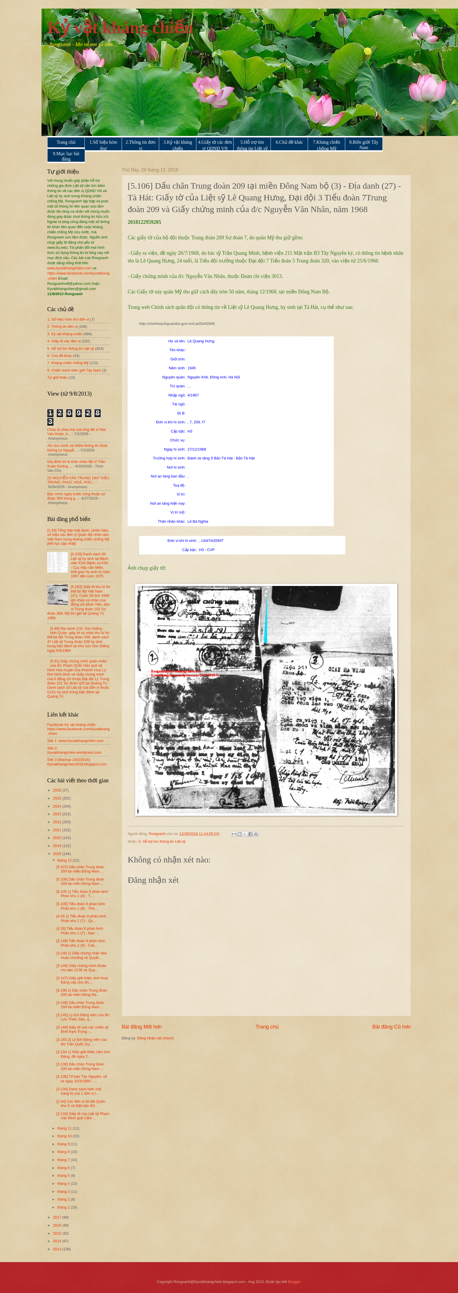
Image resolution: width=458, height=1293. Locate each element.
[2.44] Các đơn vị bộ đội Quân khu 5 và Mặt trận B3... (80, 1103)
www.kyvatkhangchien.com (69, 268)
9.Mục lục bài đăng (66, 156)
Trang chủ (66, 142)
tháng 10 (65, 1136)
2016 (57, 1225)
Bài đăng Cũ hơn (391, 1027)
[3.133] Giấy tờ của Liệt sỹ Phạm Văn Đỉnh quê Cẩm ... (82, 1116)
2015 (57, 1233)
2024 (57, 806)
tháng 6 (64, 1168)
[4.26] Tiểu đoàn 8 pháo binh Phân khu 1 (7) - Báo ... (79, 930)
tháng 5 (64, 1175)
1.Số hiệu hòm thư (103, 145)
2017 (57, 1217)
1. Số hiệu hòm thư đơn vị (68, 319)
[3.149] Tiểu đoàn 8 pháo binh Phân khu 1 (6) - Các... (80, 943)
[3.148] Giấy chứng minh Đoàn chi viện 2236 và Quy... (81, 968)
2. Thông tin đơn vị (62, 326)
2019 (57, 846)
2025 (57, 798)
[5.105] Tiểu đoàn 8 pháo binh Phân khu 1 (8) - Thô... (80, 906)
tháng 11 (65, 1128)
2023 (57, 814)
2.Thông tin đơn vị (141, 145)
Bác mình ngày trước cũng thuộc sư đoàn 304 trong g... (76, 496)
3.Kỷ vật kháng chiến (177, 145)
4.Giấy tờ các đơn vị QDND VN (215, 145)
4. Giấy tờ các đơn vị (64, 341)
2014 (57, 1241)
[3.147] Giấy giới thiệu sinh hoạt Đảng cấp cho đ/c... (82, 980)
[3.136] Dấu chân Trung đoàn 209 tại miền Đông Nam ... (80, 1066)
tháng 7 (64, 1160)
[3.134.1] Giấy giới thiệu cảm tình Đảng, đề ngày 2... (83, 1054)
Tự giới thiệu (57, 377)
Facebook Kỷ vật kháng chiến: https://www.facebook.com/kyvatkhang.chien (78, 729)
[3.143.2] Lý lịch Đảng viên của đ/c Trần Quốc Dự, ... (81, 1041)
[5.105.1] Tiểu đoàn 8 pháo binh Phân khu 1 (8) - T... (82, 893)
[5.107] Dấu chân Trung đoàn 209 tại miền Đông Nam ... (80, 869)
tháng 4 (64, 1183)
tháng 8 (64, 1152)
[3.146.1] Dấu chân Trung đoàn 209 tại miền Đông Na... (81, 992)
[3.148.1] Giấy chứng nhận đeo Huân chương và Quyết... (81, 955)
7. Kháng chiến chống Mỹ (67, 363)
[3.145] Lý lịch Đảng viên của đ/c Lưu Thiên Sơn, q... (83, 1017)
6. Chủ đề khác (59, 356)
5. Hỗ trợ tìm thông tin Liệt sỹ (162, 841)
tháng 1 (64, 1207)
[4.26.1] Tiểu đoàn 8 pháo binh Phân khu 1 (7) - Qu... (81, 918)
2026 (57, 790)
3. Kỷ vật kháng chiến (64, 334)
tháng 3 (64, 1191)
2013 (57, 1249)
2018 (57, 854)
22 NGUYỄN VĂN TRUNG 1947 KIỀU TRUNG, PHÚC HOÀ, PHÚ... (78, 480)
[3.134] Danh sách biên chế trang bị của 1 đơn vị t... (78, 1091)
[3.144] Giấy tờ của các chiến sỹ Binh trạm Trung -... (82, 1029)
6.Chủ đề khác (289, 142)
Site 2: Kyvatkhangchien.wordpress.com (74, 750)
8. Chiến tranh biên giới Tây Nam (74, 370)
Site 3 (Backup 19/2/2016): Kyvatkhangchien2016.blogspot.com (76, 761)
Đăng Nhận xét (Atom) (155, 1038)
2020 (57, 838)
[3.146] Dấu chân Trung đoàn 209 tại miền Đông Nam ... (80, 1004)
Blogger (294, 1282)
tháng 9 (64, 1144)
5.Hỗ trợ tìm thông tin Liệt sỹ (252, 145)
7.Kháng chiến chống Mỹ (326, 145)
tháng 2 (64, 1199)
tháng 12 (65, 860)
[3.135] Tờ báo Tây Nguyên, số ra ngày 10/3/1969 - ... (81, 1078)
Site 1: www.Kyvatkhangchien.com (75, 741)
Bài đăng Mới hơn (142, 1027)
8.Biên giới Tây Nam (363, 145)
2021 (57, 830)
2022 (57, 822)
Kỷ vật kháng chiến (120, 27)
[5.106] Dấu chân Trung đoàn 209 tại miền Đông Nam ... (80, 881)
